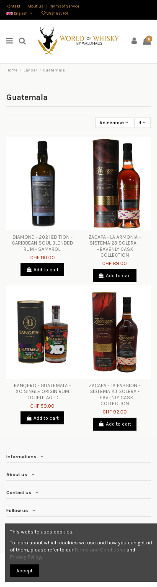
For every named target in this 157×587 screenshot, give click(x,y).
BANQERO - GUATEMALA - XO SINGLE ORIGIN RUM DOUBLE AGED (42, 392)
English (19, 13)
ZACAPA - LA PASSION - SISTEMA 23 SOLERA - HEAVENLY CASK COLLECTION (114, 394)
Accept (24, 571)
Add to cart (42, 270)
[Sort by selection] (114, 122)
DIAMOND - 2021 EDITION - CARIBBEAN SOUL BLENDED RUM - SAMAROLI (42, 243)
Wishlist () (54, 13)
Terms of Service (64, 6)
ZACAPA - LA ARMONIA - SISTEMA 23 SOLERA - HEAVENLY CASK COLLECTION (114, 246)
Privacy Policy (25, 557)
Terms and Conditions (100, 550)
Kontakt (13, 6)
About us (36, 6)
